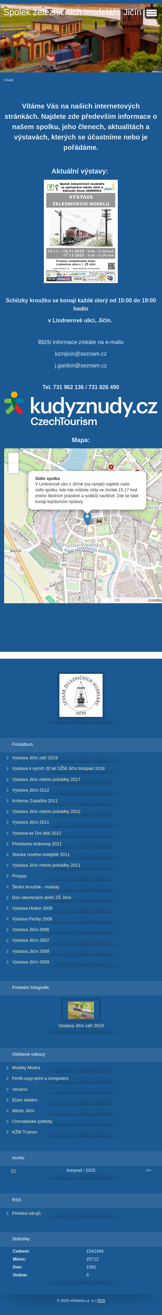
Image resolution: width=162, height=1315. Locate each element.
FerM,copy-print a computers (40, 1078)
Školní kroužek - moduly (35, 886)
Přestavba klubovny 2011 (37, 843)
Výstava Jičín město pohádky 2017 (46, 779)
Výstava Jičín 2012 (30, 790)
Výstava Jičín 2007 (30, 940)
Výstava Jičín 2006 (30, 929)
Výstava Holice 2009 (32, 908)
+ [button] (13, 457)
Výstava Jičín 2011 (30, 822)
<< (13, 1170)
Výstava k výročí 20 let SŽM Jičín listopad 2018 (58, 768)
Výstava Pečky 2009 (32, 918)
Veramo (19, 1089)
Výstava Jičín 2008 (30, 951)
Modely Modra (26, 1067)
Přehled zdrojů (26, 1213)
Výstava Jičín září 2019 (35, 757)
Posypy (19, 875)
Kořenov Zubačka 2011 (35, 800)
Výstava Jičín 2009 (30, 961)
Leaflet (108, 600)
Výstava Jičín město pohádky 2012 (46, 811)
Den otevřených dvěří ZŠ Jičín (41, 897)
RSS (101, 1300)
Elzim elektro (24, 1100)
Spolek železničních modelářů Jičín (72, 12)
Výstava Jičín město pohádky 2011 (46, 865)
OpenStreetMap (134, 600)
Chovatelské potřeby (32, 1121)
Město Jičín (23, 1110)
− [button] (13, 468)
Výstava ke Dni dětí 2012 (36, 833)
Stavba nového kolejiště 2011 (41, 854)
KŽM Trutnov (24, 1132)
